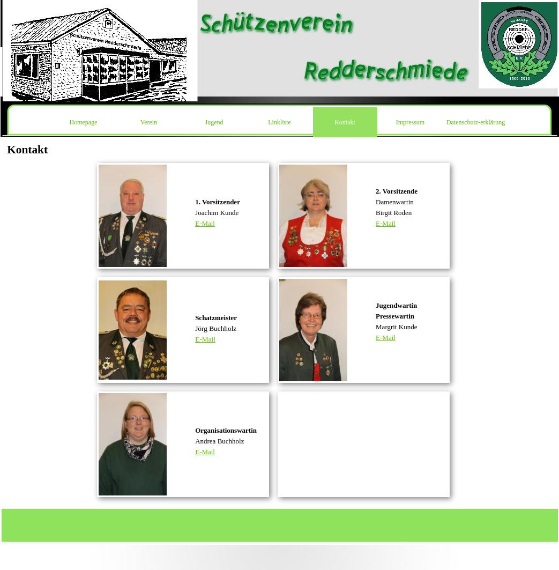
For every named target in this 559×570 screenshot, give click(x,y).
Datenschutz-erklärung (475, 122)
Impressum (410, 122)
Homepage (84, 122)
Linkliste (279, 122)
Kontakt (344, 122)
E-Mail (205, 223)
